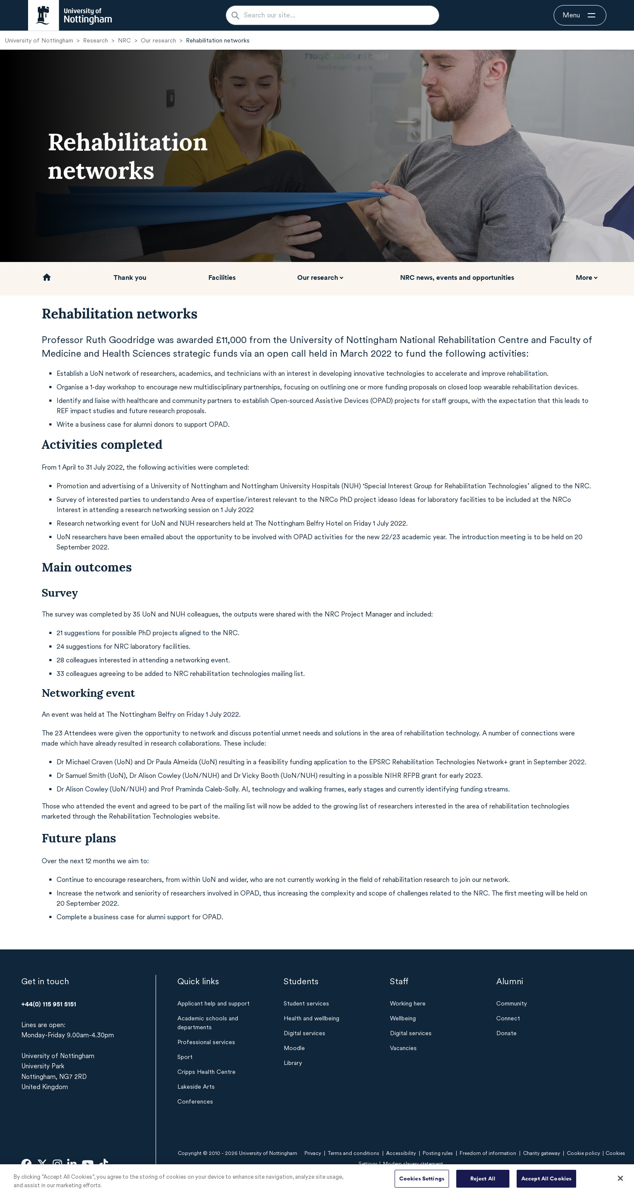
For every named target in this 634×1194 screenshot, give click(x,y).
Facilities (222, 277)
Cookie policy (583, 1153)
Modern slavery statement (413, 1164)
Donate (506, 1033)
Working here (408, 1003)
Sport (185, 1056)
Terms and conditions (353, 1153)
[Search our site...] (338, 15)
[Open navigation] (580, 15)
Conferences (195, 1101)
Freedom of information (488, 1153)
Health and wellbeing (311, 1018)
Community (511, 1003)
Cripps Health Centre (206, 1071)
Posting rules (438, 1153)
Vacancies (403, 1048)
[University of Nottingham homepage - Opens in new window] (70, 15)
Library (293, 1062)
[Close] (620, 1182)
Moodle (294, 1048)
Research (95, 40)
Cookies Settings (421, 1183)
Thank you (130, 277)
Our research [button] (317, 277)
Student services (306, 1003)
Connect (508, 1018)
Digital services (304, 1033)
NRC (124, 40)
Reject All (482, 1183)
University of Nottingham (39, 40)
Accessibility (401, 1153)
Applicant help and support (213, 1003)
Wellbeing (403, 1018)
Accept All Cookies (546, 1183)
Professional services (206, 1042)
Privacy (312, 1153)
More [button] (584, 277)
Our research (158, 40)
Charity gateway (541, 1153)
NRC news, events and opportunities (457, 277)
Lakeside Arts (196, 1086)
